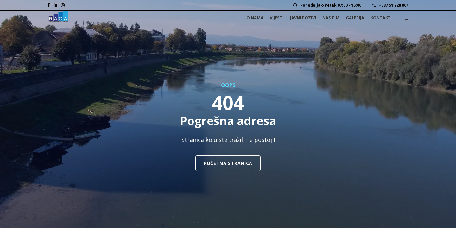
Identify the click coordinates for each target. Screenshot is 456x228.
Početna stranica (228, 163)
